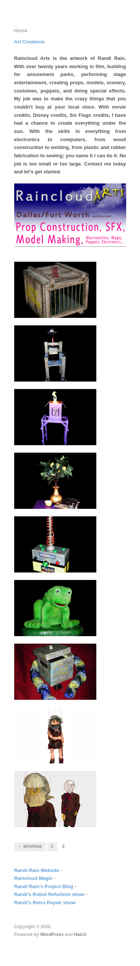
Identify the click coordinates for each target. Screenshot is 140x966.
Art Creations (29, 41)
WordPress (52, 934)
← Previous (30, 846)
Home (21, 30)
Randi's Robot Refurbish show (49, 894)
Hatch (80, 934)
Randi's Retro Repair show (45, 902)
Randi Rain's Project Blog (43, 886)
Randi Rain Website (36, 870)
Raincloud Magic (33, 878)
